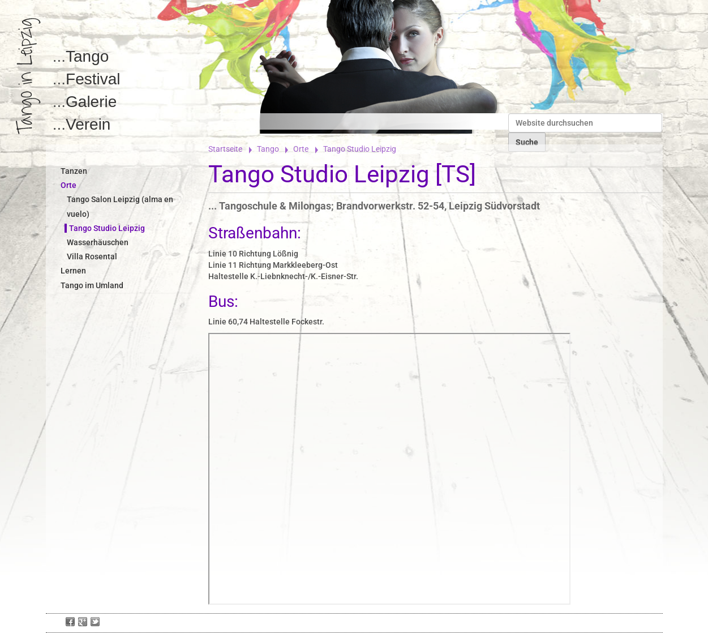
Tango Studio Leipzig (107, 228)
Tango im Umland (92, 285)
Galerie (91, 101)
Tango (87, 56)
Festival (93, 79)
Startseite (225, 148)
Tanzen (74, 171)
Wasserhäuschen (97, 242)
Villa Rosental (92, 256)
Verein (88, 124)
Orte (300, 148)
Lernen (73, 270)
